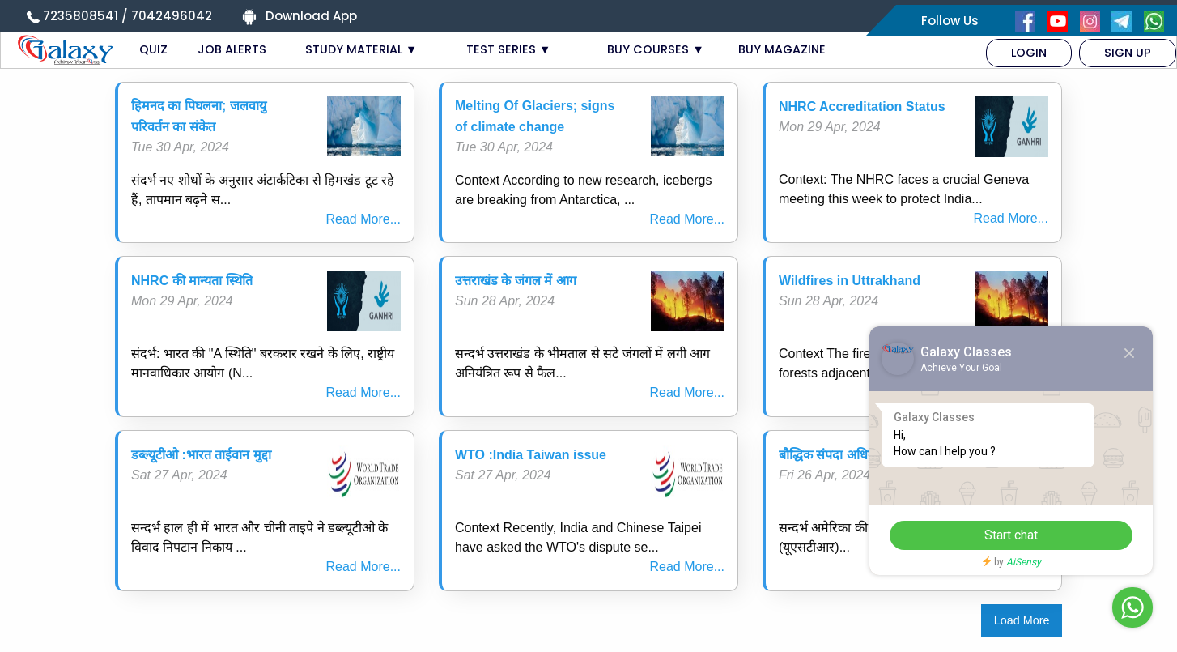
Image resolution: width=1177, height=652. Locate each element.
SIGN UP (1127, 53)
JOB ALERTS (232, 49)
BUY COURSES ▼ (655, 49)
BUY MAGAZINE (782, 49)
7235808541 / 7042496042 (127, 15)
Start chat (1011, 535)
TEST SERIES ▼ (508, 49)
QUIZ (153, 49)
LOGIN (1029, 53)
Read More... (363, 219)
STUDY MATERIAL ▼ (361, 49)
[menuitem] (1029, 52)
